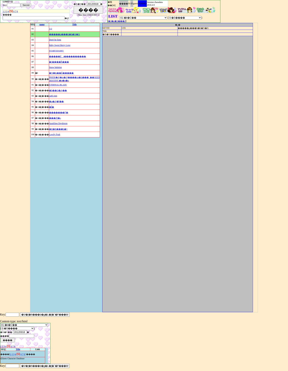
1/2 (50, 28)
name (42, 24)
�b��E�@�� (58, 90)
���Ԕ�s (55, 118)
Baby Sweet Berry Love (59, 45)
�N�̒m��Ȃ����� (61, 73)
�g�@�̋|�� (56, 101)
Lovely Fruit (54, 134)
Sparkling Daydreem (58, 123)
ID (132, 3)
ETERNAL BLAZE (58, 85)
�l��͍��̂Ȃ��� (59, 62)
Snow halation (55, 67)
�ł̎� (51, 107)
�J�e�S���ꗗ (117, 21)
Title (74, 24)
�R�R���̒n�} (58, 129)
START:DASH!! (56, 50)
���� (123, 3)
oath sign (53, 96)
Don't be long (55, 39)
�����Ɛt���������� (67, 56)
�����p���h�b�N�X (64, 34)
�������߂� (58, 112)
